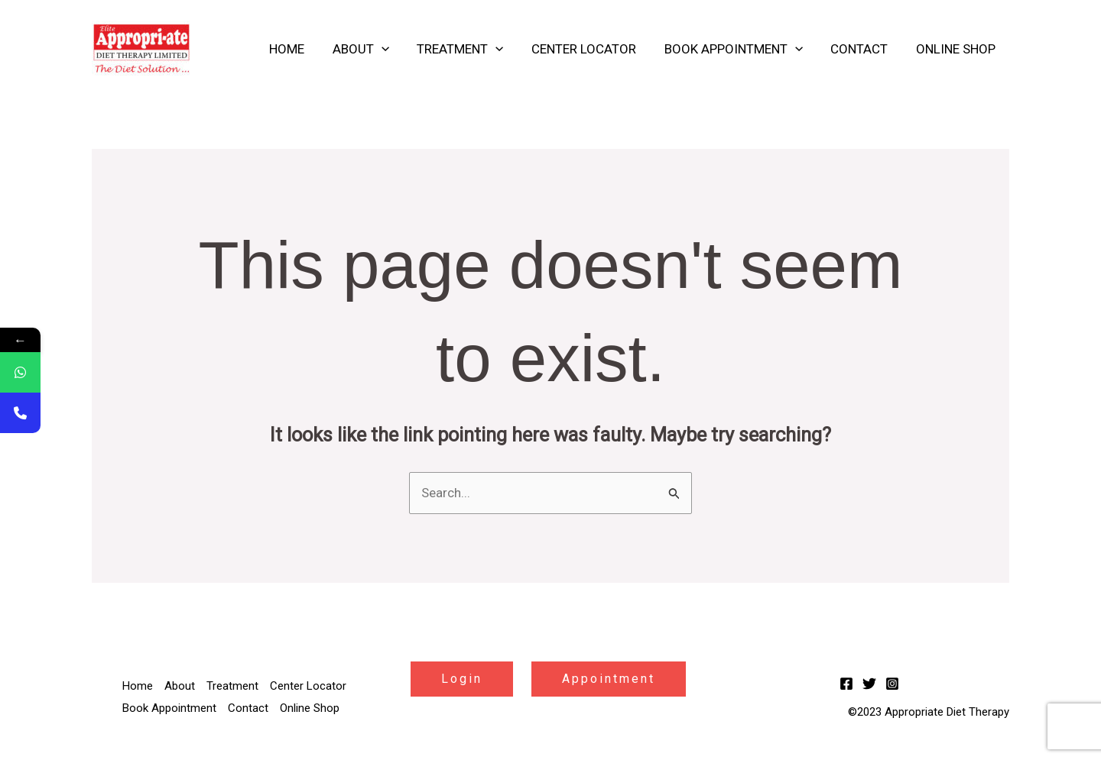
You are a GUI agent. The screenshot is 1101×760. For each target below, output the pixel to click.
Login (461, 678)
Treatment (469, 48)
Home (299, 49)
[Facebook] (846, 683)
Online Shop (956, 49)
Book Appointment (738, 48)
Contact (862, 49)
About (371, 48)
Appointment (608, 678)
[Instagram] (892, 683)
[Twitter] (869, 683)
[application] (391, 48)
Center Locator (590, 49)
